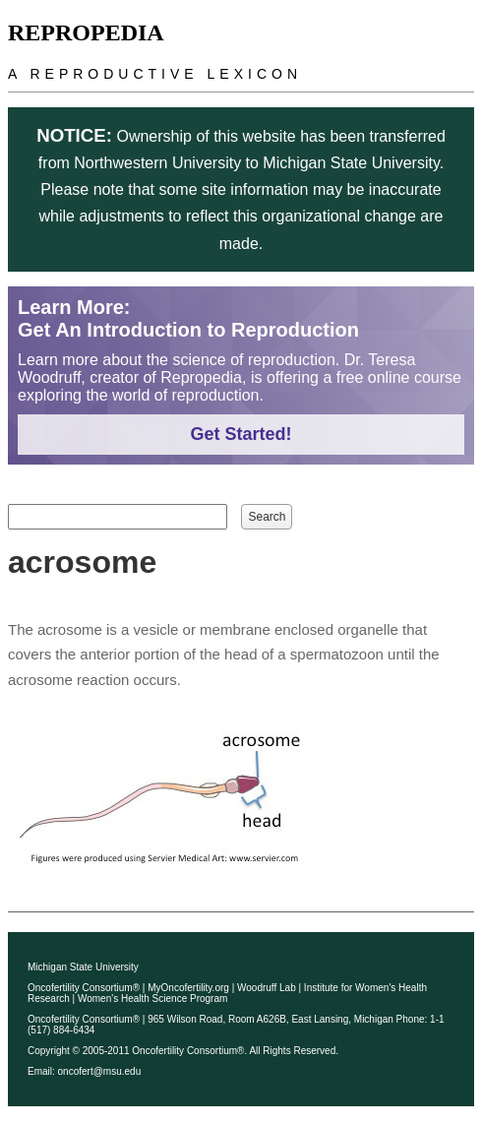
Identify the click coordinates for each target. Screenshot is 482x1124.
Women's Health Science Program (152, 998)
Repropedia (86, 32)
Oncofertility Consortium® (84, 987)
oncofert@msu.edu (100, 1071)
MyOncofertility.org (188, 987)
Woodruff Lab (266, 987)
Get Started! (240, 434)
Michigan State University (83, 967)
